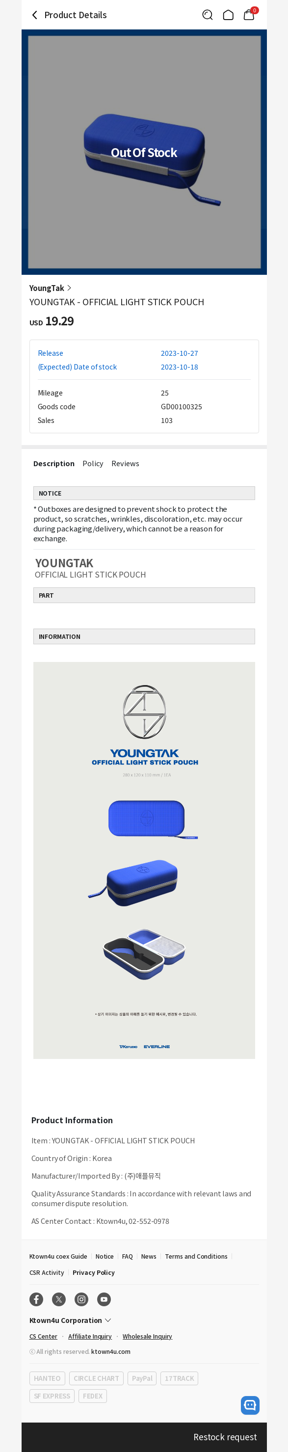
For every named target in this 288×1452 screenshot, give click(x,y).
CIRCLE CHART (96, 1378)
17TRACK (179, 1378)
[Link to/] (228, 14)
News (149, 1256)
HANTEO (47, 1378)
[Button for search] (207, 14)
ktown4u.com (110, 1351)
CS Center (43, 1336)
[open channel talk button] (250, 1405)
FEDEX (93, 1395)
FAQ (127, 1256)
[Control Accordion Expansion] (144, 1320)
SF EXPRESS (52, 1395)
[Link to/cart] (248, 14)
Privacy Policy (94, 1272)
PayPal (142, 1378)
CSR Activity (46, 1272)
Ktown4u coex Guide (58, 1256)
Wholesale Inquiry (147, 1336)
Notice (105, 1256)
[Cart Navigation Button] (248, 14)
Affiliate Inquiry (90, 1336)
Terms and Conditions (196, 1256)
